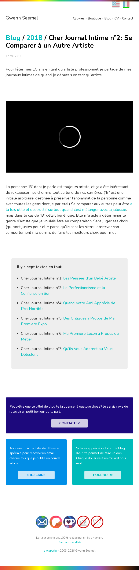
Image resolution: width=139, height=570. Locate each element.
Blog (107, 18)
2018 (34, 37)
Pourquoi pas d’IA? (69, 542)
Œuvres (79, 18)
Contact (127, 18)
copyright (51, 551)
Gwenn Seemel (22, 18)
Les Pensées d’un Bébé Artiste (89, 278)
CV (116, 18)
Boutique (94, 18)
